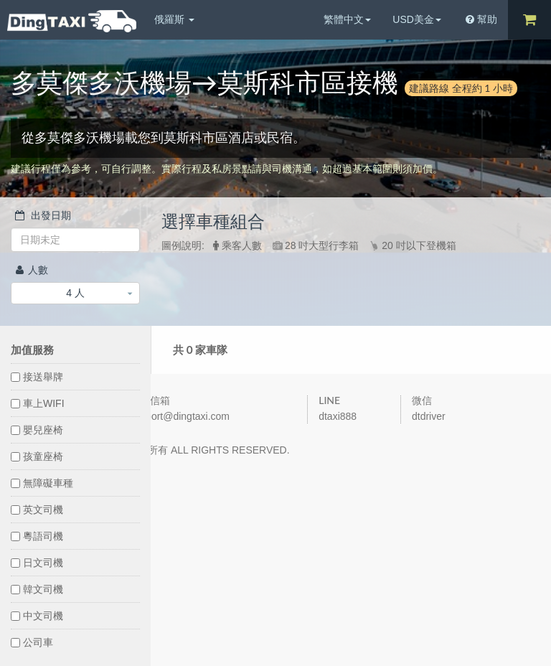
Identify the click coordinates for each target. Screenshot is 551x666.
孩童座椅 (37, 456)
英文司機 (37, 509)
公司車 (32, 642)
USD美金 (416, 19)
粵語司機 (37, 536)
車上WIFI (38, 403)
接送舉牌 (37, 377)
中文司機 (37, 616)
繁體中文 (347, 19)
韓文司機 (37, 589)
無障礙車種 (42, 483)
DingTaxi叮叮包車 (71, 21)
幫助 (481, 19)
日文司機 (37, 562)
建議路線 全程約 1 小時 (461, 88)
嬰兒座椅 (37, 430)
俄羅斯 (174, 19)
